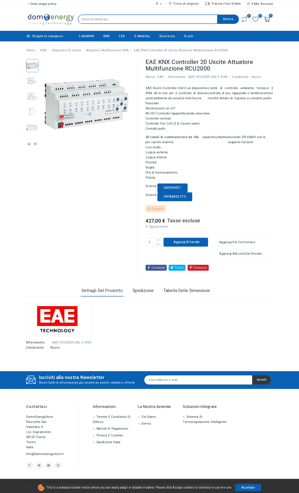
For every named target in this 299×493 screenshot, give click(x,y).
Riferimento (35, 342)
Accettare (248, 487)
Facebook (29, 465)
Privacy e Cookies (109, 435)
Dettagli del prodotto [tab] (102, 291)
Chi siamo (148, 416)
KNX (106, 36)
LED (122, 36)
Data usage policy (43, 3)
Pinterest (200, 267)
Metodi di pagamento (111, 428)
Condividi (158, 267)
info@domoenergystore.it (45, 454)
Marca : (151, 77)
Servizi (146, 423)
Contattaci (36, 407)
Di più (188, 36)
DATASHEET (172, 188)
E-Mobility (142, 36)
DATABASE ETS (175, 196)
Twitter (39, 465)
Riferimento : (177, 77)
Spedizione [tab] (143, 291)
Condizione (35, 347)
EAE (160, 77)
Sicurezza (167, 36)
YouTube (48, 465)
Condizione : (241, 77)
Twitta (179, 267)
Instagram (58, 465)
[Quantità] (151, 242)
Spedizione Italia (107, 442)
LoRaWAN (86, 36)
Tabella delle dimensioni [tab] (186, 291)
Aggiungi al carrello (186, 242)
